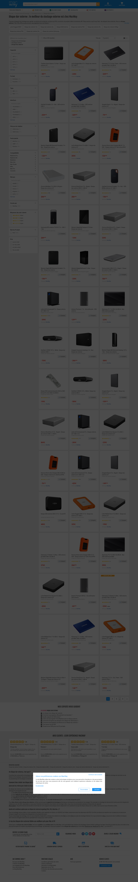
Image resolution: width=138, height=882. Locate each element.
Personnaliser (84, 789)
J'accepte (97, 789)
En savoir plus (40, 785)
